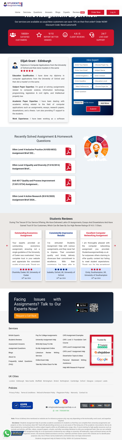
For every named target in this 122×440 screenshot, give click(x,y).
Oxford (82, 381)
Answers (48, 12)
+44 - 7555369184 (61, 411)
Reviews (79, 12)
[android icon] (82, 310)
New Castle (30, 381)
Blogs (57, 12)
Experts (66, 12)
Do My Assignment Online (45, 348)
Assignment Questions (17, 348)
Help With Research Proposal (73, 367)
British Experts (14, 335)
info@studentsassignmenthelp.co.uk (61, 407)
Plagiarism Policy (63, 393)
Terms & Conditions (28, 393)
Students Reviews (15, 340)
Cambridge (75, 381)
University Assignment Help (46, 340)
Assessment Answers (17, 344)
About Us (12, 357)
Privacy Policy (14, 393)
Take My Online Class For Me (46, 364)
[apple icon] (82, 305)
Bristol (56, 381)
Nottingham (64, 381)
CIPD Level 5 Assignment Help (74, 347)
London (12, 381)
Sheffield (38, 381)
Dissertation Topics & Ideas (73, 356)
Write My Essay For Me (44, 344)
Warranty (74, 393)
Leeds (105, 381)
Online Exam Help (42, 360)
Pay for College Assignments (46, 335)
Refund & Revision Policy (46, 393)
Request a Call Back (26, 315)
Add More (105, 103)
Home (17, 12)
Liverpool (98, 381)
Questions (37, 12)
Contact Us (83, 393)
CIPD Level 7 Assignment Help (74, 351)
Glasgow (90, 381)
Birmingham (47, 381)
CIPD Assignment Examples (73, 335)
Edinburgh (20, 381)
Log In (113, 12)
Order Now (95, 12)
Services (26, 12)
